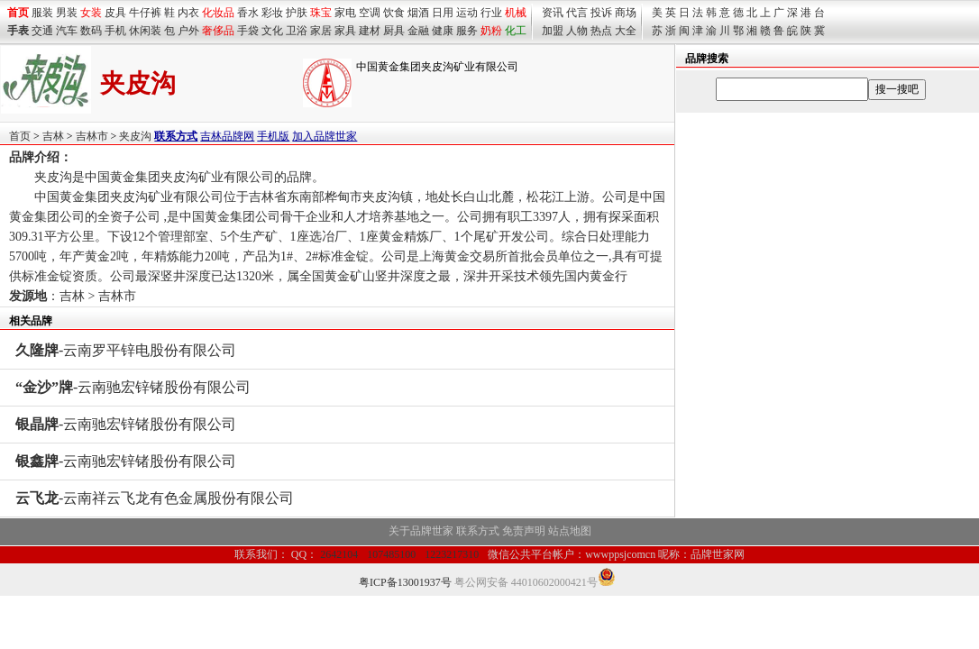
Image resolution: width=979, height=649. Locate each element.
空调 (369, 12)
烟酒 (418, 12)
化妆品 (218, 12)
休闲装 (145, 30)
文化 (272, 30)
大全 (625, 30)
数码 (91, 30)
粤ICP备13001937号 (405, 582)
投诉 (601, 12)
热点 (601, 30)
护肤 (296, 12)
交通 (42, 30)
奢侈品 (218, 30)
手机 (115, 30)
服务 (467, 30)
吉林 (53, 136)
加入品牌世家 (324, 136)
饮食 (394, 12)
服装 (42, 12)
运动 (467, 12)
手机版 (273, 136)
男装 (67, 12)
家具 (345, 30)
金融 (418, 30)
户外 (188, 30)
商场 (625, 12)
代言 (577, 12)
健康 (442, 30)
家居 (321, 30)
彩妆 (272, 12)
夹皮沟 (135, 136)
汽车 (67, 30)
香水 (248, 12)
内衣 (188, 12)
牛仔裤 (145, 12)
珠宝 (321, 12)
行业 (491, 12)
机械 (515, 12)
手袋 (248, 30)
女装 (91, 12)
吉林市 (92, 136)
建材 (369, 30)
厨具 (394, 30)
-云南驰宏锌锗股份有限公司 (133, 387)
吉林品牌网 (227, 136)
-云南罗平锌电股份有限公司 (125, 350)
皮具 (115, 12)
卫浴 (296, 30)
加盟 (552, 30)
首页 (20, 136)
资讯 (552, 12)
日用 (442, 12)
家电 (345, 12)
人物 (577, 30)
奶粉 (491, 30)
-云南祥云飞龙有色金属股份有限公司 (154, 498)
